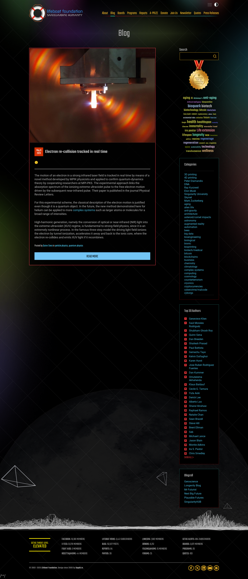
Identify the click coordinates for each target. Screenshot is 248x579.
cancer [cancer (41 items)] (194, 114)
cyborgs (188, 292)
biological (189, 240)
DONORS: (146, 544)
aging (187, 204)
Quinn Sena (48, 246)
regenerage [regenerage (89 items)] (207, 139)
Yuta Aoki (194, 393)
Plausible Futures (194, 497)
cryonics (189, 283)
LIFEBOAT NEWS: (109, 539)
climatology (190, 266)
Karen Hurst (195, 360)
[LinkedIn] (203, 568)
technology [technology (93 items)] (208, 147)
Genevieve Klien (198, 318)
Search (215, 56)
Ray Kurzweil (191, 187)
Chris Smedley (197, 453)
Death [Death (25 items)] (214, 114)
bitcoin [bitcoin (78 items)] (202, 110)
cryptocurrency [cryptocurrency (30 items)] (203, 114)
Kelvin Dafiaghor (198, 356)
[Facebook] (191, 568)
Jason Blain (195, 440)
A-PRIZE (154, 13)
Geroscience (191, 481)
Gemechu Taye (197, 352)
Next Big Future (192, 493)
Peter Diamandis (193, 180)
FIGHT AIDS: (67, 549)
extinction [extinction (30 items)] (199, 118)
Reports (143, 13)
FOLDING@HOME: (150, 549)
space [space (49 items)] (187, 147)
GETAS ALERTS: (189, 539)
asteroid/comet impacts (197, 217)
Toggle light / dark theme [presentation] (216, 5)
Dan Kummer (196, 372)
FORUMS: (146, 554)
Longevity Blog (192, 485)
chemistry (189, 263)
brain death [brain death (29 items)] (187, 114)
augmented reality (194, 223)
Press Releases (211, 13)
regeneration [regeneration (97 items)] (190, 143)
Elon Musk (190, 190)
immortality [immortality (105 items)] (196, 126)
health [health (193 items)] (191, 122)
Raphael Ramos (198, 410)
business (189, 259)
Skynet (188, 197)
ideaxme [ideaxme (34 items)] (185, 127)
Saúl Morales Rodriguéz (196, 324)
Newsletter (185, 13)
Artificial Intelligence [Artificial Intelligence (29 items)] (194, 102)
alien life (189, 207)
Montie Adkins (197, 444)
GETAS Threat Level (40, 545)
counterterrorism (193, 279)
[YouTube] (210, 568)
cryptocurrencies (193, 286)
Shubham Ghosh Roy (201, 330)
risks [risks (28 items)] (207, 143)
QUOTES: (186, 554)
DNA (186, 184)
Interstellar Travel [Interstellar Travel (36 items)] (210, 127)
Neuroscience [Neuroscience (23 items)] (213, 136)
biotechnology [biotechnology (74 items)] (191, 110)
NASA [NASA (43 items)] (207, 135)
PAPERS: (106, 554)
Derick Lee (195, 397)
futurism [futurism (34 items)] (213, 118)
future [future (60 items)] (207, 117)
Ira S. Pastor (196, 449)
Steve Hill (194, 423)
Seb (191, 431)
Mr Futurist (190, 489)
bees (186, 230)
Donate (164, 13)
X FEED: (66, 544)
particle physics (61, 246)
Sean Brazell (196, 418)
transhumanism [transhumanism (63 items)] (193, 151)
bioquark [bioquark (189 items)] (194, 106)
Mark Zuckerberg (193, 200)
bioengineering (192, 237)
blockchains (191, 256)
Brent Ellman (196, 427)
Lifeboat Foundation (49, 568)
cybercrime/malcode (195, 289)
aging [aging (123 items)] (186, 98)
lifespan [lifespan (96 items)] (187, 135)
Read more (92, 256)
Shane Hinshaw (198, 405)
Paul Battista (196, 347)
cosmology (190, 276)
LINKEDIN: (147, 539)
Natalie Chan (196, 414)
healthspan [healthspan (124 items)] (204, 122)
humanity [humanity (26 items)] (215, 123)
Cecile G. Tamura (198, 388)
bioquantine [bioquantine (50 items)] (207, 102)
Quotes (197, 13)
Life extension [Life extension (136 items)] (206, 130)
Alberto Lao (195, 401)
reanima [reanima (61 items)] (196, 138)
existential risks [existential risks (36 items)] (189, 118)
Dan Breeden (196, 339)
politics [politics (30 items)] (188, 139)
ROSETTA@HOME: (70, 554)
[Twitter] (197, 568)
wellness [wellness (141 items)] (208, 151)
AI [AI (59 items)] (192, 98)
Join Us (174, 13)
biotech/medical (193, 250)
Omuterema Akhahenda (195, 378)
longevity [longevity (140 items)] (198, 135)
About (105, 13)
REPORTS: (107, 549)
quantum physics (76, 246)
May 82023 (38, 152)
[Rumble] (216, 568)
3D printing (190, 174)
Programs (132, 13)
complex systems (84, 210)
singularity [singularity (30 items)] (212, 143)
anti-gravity (190, 210)
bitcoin (188, 253)
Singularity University (196, 194)
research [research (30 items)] (202, 143)
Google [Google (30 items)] (184, 123)
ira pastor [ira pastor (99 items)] (190, 130)
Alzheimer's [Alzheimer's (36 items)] (198, 98)
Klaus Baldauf (197, 384)
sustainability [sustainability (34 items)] (196, 147)
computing (190, 273)
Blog (112, 13)
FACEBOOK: (67, 539)
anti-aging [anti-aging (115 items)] (210, 98)
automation (190, 227)
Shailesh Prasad (198, 343)
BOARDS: (186, 544)
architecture (190, 213)
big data (188, 233)
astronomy (190, 220)
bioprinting (190, 246)
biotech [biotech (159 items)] (207, 106)
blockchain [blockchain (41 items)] (211, 110)
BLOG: (105, 544)
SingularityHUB (192, 501)
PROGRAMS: (187, 549)
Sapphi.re (79, 568)
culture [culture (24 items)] (210, 114)
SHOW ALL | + (189, 457)
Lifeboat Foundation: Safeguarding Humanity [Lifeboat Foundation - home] (56, 13)
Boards (121, 13)
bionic (187, 243)
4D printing (190, 177)
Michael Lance (197, 436)
